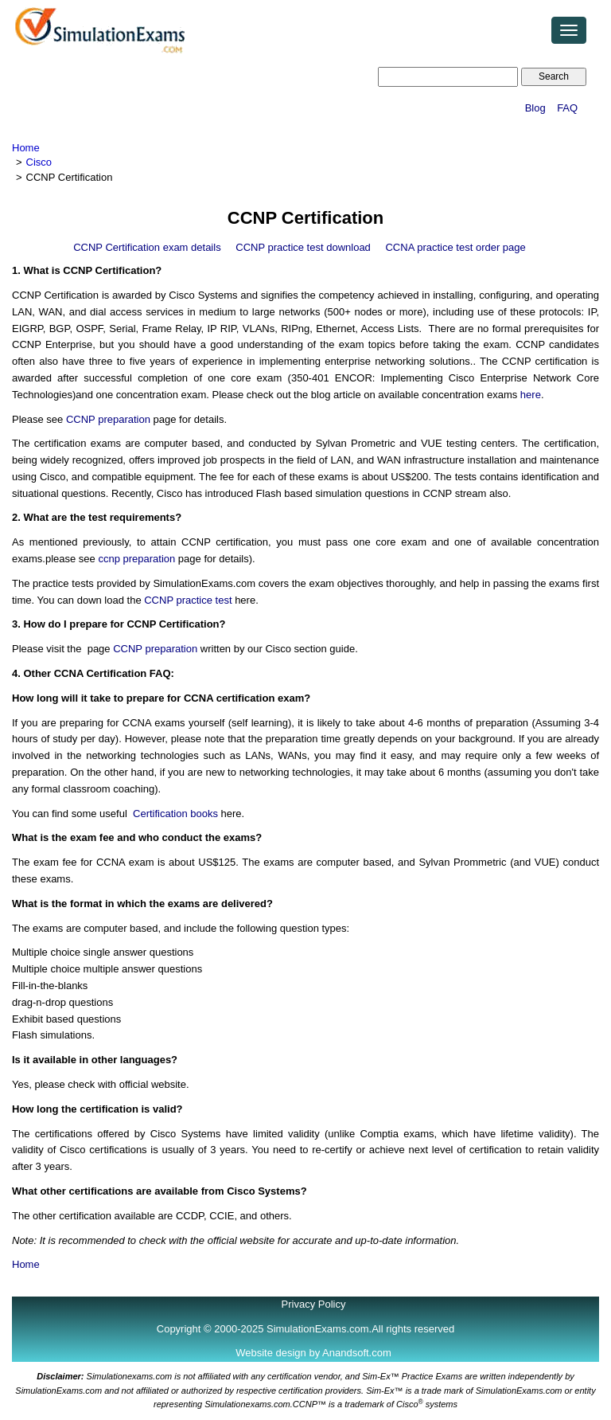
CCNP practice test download (303, 247)
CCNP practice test (188, 600)
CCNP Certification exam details (146, 247)
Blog (535, 108)
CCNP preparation (108, 419)
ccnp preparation (136, 559)
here (530, 395)
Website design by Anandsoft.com (313, 1353)
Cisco (39, 162)
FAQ (567, 108)
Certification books (175, 814)
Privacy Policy (314, 1304)
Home (26, 148)
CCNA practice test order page (455, 247)
